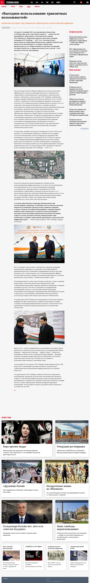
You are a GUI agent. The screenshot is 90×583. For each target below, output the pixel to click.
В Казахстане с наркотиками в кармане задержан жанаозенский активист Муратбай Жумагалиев (77, 78)
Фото (28, 6)
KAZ (32, 2)
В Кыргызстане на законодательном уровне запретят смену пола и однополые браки (78, 122)
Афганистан (38, 27)
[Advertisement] (39, 405)
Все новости (84, 129)
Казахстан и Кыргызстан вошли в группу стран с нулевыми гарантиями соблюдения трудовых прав (78, 112)
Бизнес (43, 27)
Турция (24, 27)
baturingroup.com (56, 581)
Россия (32, 27)
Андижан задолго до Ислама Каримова (55, 547)
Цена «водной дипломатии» (8, 547)
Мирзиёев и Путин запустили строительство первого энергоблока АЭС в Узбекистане (78, 64)
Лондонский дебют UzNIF (77, 547)
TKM (47, 2)
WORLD (58, 2)
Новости (4, 6)
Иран (28, 27)
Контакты (6, 578)
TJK (42, 2)
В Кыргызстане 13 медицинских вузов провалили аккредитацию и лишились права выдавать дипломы (78, 91)
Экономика (49, 27)
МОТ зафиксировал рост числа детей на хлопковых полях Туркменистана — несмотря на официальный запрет (78, 52)
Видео (21, 6)
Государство (14, 27)
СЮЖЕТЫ (37, 6)
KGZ (37, 2)
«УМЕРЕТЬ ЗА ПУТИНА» (33, 546)
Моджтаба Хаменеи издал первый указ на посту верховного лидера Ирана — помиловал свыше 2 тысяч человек (78, 40)
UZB (52, 2)
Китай (20, 27)
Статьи (13, 6)
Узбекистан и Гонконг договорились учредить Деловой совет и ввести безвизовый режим (77, 102)
